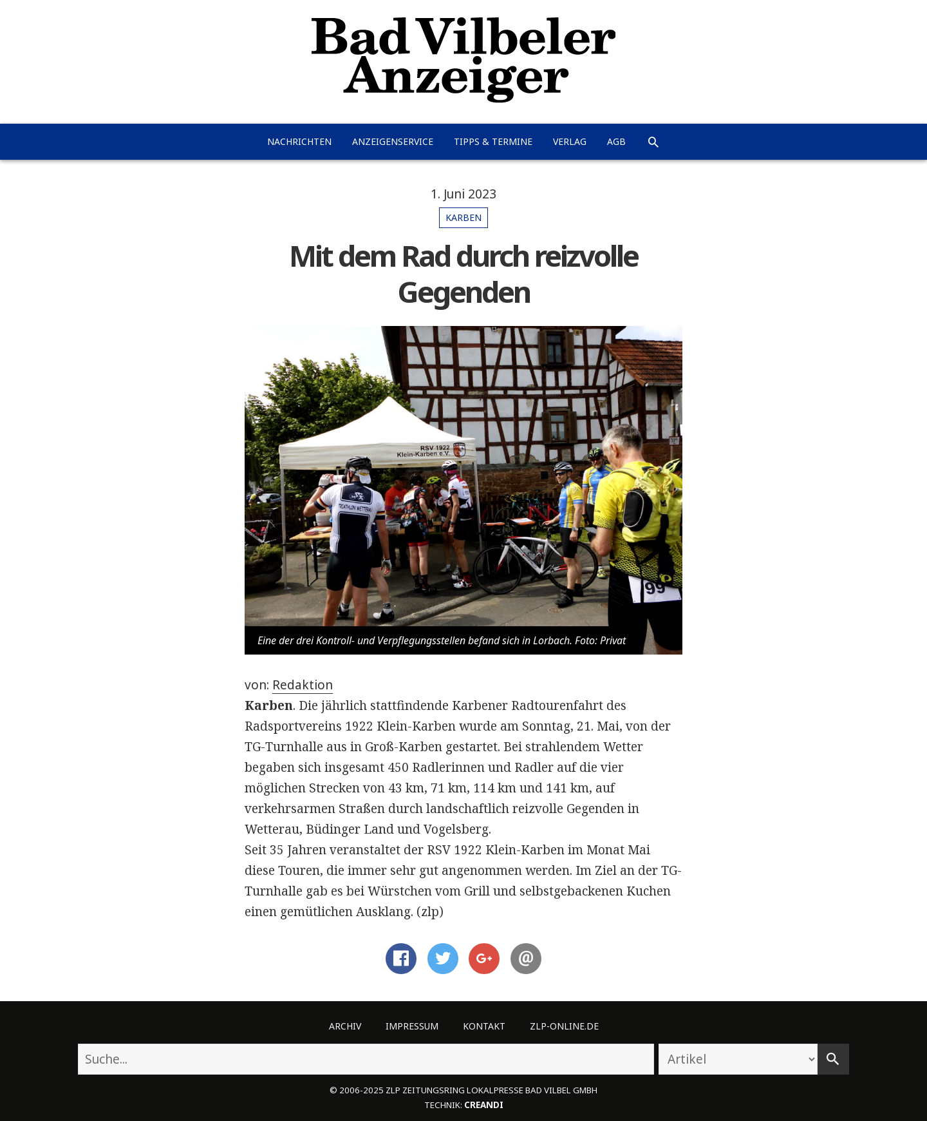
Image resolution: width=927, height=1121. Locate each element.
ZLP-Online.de (564, 1026)
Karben (463, 217)
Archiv (345, 1026)
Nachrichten (299, 141)
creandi (483, 1105)
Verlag (569, 141)
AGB (616, 141)
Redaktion (302, 684)
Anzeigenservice (392, 141)
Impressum (412, 1026)
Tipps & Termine (493, 141)
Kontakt (484, 1026)
